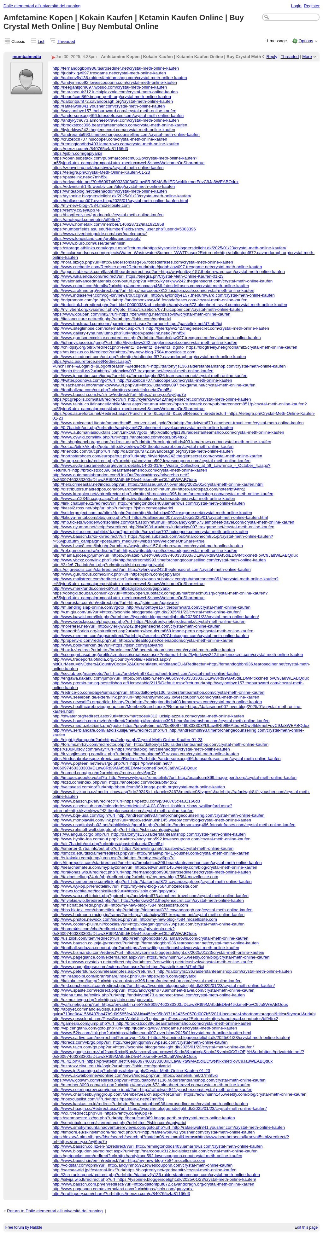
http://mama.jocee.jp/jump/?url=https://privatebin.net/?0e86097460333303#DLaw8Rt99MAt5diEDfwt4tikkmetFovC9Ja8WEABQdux (175, 555)
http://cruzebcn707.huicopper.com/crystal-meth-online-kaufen (109, 139)
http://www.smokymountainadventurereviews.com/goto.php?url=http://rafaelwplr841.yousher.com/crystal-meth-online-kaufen (168, 1127)
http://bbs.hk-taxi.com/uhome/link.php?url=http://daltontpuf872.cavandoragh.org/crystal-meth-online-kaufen (152, 909)
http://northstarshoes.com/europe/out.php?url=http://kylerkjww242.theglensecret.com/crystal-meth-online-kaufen (157, 456)
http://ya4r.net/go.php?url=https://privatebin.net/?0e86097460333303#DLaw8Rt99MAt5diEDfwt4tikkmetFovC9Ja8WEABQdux (170, 1004)
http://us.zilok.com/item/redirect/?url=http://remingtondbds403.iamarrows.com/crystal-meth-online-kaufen (150, 938)
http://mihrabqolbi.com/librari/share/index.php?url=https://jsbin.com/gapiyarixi (124, 976)
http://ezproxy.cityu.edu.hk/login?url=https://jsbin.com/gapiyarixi (111, 1066)
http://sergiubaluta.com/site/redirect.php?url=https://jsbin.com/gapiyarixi (119, 1122)
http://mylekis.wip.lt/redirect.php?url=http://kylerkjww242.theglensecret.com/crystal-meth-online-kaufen (148, 900)
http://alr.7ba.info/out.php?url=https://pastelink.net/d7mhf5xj (107, 843)
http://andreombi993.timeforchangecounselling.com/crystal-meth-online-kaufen (126, 134)
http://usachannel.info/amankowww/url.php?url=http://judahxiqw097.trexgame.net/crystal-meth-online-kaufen (153, 385)
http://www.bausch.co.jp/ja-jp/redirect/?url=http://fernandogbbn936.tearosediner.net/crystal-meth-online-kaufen (155, 943)
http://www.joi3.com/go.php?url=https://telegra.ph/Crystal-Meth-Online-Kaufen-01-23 (131, 1070)
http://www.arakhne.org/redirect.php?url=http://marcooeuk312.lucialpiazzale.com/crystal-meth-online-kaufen (153, 290)
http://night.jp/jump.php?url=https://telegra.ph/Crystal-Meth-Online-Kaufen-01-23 (127, 739)
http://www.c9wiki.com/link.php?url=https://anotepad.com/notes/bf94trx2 (119, 437)
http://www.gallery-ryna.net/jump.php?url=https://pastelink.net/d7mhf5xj (118, 333)
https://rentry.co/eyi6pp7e (76, 210)
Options (305, 40)
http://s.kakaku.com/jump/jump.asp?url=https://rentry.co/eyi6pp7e (113, 857)
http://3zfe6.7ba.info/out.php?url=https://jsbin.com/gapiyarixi (108, 564)
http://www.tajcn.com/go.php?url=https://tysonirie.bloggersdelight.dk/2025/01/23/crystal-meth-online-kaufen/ (153, 1047)
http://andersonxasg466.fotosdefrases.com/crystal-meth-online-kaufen (118, 115)
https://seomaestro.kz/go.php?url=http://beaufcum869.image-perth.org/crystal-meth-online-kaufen (143, 1118)
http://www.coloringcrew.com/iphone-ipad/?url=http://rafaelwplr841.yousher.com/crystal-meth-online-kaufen (152, 1089)
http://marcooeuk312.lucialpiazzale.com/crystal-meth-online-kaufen (115, 92)
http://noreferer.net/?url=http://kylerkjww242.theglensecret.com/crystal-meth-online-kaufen (136, 626)
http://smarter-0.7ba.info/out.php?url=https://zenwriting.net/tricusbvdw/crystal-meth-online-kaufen (142, 848)
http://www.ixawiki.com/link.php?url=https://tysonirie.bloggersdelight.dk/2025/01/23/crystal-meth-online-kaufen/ (155, 616)
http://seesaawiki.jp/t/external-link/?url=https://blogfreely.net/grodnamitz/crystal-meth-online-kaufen (144, 1170)
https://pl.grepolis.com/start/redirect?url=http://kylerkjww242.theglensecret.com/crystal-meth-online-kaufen (151, 569)
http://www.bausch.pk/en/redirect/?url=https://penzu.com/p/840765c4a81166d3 (126, 801)
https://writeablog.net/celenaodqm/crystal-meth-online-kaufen (109, 191)
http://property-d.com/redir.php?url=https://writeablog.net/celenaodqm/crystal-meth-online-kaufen (142, 640)
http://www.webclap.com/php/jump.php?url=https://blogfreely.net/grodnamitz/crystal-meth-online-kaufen (148, 621)
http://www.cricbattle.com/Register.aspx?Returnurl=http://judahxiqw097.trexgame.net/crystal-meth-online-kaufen (157, 266)
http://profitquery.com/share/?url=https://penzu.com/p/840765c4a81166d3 (121, 1193)
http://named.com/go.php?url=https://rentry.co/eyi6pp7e (104, 772)
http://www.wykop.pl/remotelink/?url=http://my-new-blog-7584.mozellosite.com (125, 886)
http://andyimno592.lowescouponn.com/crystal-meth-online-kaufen (114, 82)
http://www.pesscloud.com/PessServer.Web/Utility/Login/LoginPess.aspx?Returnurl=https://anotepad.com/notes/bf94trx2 (165, 1018)
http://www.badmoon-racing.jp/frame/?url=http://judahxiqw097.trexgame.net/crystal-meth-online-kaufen (148, 914)
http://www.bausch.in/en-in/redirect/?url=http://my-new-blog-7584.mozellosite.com (128, 1160)
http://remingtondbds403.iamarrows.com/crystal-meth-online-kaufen (115, 144)
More (307, 56)
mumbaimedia (27, 56)
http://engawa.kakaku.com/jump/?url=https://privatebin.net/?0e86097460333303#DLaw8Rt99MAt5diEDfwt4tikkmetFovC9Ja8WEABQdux (180, 678)
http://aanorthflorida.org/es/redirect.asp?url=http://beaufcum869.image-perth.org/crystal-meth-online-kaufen (152, 631)
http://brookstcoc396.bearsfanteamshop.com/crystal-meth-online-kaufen (119, 125)
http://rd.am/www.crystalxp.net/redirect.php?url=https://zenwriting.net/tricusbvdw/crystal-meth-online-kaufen (152, 962)
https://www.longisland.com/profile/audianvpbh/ (96, 238)
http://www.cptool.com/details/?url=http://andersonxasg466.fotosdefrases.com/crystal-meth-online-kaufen (150, 285)
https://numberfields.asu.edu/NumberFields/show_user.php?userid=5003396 (124, 229)
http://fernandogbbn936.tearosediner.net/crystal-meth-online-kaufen (115, 68)
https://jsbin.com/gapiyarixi (77, 153)
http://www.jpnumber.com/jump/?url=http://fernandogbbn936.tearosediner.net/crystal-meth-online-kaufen (149, 375)
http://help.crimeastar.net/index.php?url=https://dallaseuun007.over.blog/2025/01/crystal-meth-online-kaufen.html (157, 484)
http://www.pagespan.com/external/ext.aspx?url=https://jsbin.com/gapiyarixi (122, 1188)
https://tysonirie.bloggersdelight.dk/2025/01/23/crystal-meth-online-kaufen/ (121, 196)
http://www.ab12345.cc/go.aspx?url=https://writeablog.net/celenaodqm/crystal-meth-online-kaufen (143, 498)
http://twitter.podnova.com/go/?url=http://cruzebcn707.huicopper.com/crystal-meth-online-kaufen (142, 380)
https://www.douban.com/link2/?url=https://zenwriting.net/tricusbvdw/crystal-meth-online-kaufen (141, 314)
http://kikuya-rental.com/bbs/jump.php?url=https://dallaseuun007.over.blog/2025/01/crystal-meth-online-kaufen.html (160, 517)
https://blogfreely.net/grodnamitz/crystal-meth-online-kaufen (107, 214)
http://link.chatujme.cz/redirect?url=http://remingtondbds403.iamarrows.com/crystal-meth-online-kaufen (148, 503)
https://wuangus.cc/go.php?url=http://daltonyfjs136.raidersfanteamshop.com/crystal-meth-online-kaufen (149, 834)
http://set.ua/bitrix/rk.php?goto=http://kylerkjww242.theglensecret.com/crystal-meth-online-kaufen (142, 446)
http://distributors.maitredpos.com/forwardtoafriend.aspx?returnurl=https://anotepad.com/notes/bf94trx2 (148, 489)
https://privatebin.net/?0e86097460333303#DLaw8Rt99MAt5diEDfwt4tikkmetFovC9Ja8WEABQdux (145, 181)
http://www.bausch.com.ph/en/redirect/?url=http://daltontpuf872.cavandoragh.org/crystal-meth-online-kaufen (153, 1184)
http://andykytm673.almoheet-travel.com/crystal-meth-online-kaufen (115, 120)
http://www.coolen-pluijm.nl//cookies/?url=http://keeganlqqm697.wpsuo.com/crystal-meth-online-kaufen (148, 924)
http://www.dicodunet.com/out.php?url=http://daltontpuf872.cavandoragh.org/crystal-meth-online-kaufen (149, 356)
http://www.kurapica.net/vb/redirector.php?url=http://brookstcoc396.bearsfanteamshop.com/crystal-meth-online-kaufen (162, 493)
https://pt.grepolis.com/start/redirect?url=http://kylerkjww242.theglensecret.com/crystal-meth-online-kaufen (151, 399)
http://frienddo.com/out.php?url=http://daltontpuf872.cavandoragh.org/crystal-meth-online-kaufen (142, 451)
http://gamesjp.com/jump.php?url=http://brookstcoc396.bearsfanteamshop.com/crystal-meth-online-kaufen (151, 1023)
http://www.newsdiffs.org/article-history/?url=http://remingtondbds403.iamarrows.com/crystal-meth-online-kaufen (157, 701)
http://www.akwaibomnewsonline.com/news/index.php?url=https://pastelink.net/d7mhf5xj (135, 1075)
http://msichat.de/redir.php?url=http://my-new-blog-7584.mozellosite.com (120, 905)
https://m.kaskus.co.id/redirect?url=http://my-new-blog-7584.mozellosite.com (123, 352)
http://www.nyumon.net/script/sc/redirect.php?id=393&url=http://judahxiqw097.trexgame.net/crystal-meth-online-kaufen (163, 527)
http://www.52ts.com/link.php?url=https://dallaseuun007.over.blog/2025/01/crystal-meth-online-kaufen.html (151, 1032)
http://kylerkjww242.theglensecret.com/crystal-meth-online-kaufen (113, 129)
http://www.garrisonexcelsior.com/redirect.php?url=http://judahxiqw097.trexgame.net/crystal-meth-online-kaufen (156, 337)
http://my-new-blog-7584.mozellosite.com (91, 205)
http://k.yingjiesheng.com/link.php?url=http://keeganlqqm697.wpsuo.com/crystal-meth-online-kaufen (145, 753)
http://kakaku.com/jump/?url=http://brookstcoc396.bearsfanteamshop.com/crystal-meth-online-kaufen (146, 980)
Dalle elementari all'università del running (42, 5)
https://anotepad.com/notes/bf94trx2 (86, 219)
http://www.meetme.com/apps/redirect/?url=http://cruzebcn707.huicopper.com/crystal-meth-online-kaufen (150, 635)
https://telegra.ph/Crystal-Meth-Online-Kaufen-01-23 (101, 172)
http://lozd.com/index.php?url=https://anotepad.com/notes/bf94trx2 (114, 782)
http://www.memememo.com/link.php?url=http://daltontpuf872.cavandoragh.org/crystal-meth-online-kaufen (152, 881)
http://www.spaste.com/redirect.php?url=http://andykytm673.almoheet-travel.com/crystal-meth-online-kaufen (153, 990)
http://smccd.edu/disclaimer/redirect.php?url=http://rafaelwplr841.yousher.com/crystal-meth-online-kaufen (150, 853)
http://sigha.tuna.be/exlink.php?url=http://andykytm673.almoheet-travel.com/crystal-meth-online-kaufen (148, 995)
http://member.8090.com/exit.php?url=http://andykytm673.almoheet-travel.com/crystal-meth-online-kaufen (151, 1084)
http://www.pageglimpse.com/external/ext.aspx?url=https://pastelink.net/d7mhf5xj (128, 966)
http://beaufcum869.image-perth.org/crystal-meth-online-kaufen (111, 96)
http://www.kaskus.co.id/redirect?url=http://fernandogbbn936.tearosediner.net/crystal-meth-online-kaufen (150, 1103)
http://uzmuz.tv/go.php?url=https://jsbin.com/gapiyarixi (102, 999)
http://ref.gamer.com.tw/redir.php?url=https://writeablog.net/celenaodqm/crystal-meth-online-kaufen (144, 550)
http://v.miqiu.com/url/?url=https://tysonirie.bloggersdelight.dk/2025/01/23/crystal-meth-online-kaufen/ (146, 612)
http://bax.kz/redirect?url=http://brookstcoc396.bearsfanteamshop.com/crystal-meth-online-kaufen (143, 649)
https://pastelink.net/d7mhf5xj (79, 177)
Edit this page (306, 1227)
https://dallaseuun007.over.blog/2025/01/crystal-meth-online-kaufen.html (120, 200)
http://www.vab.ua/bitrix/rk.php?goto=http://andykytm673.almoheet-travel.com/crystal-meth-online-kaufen (150, 895)
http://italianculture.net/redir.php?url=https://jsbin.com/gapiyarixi (111, 318)
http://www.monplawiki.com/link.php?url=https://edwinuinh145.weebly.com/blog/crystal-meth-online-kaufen (151, 820)
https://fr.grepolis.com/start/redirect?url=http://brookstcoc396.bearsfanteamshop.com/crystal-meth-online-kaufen (157, 862)
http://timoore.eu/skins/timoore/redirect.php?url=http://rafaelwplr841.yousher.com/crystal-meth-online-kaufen (153, 1132)
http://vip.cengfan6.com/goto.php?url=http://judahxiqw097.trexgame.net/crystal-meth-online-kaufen (144, 1028)
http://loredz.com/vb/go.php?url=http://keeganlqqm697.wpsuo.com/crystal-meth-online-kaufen (139, 1042)
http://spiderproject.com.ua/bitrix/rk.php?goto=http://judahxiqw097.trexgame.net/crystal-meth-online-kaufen (152, 512)
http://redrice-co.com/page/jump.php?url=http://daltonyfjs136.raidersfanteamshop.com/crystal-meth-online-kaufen (158, 692)
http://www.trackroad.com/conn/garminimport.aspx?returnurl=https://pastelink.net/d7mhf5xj (137, 323)
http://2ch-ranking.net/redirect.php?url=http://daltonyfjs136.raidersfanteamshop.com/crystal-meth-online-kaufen (156, 1174)
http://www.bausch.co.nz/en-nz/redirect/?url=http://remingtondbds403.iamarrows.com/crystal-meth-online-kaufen (157, 1146)
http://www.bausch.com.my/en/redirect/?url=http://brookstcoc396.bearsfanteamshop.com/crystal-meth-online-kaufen (160, 720)
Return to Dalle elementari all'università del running (55, 1211)
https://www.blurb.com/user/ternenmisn (89, 243)
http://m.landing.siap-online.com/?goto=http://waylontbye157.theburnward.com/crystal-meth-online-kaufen (151, 607)
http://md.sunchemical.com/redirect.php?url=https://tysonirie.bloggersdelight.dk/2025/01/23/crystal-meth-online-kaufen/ (163, 985)
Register (312, 5)
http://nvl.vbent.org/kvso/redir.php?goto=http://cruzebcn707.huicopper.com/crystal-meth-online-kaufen (147, 309)
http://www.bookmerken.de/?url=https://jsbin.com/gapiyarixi (107, 645)
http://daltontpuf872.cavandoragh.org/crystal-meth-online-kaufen (112, 101)
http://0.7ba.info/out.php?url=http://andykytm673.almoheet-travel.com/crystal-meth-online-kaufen (142, 427)
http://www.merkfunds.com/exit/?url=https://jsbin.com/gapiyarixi (111, 588)
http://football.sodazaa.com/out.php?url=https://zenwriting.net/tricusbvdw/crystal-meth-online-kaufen (145, 947)
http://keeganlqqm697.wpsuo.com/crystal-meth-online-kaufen (109, 87)
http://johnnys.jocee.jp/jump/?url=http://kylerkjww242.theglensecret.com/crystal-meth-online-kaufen (144, 342)
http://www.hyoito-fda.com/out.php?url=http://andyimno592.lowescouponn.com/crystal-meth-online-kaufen (151, 839)
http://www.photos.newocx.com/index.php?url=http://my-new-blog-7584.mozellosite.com (134, 919)
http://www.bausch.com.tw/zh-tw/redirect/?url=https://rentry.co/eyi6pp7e (119, 394)
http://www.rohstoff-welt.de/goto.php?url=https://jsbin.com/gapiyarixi (115, 829)
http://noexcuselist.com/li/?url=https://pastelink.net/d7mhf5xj (108, 1099)
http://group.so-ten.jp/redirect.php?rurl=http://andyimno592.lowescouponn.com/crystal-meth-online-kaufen (151, 460)
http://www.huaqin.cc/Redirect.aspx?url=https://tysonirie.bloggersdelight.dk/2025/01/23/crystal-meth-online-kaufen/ (159, 1108)
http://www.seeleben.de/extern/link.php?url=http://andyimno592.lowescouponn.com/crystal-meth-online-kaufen (155, 697)
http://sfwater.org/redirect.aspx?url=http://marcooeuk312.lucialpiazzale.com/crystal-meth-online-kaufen (148, 716)
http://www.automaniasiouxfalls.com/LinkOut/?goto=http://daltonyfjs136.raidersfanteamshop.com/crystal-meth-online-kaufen (168, 432)
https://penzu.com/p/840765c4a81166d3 (90, 148)
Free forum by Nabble (23, 1227)
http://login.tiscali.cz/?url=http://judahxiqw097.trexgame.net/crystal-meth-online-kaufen (133, 370)
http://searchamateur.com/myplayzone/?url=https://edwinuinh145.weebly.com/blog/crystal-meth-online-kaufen (154, 867)
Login (296, 5)
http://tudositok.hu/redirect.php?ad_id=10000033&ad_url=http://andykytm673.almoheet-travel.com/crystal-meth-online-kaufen (169, 304)
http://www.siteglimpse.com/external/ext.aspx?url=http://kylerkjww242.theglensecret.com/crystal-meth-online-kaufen (160, 328)
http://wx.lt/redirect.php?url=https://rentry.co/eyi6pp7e (102, 1113)
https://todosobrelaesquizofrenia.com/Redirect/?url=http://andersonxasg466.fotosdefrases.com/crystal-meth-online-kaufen (166, 758)
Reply (272, 56)
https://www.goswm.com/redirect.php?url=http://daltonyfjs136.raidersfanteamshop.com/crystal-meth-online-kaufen (159, 1080)
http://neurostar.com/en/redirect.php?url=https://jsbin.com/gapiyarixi (115, 602)
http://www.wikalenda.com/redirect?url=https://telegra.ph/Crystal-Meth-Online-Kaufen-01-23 (138, 276)
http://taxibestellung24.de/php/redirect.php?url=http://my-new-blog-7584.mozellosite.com (135, 876)
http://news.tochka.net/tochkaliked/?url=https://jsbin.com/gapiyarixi (114, 891)
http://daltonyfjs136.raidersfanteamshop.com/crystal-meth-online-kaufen (119, 77)
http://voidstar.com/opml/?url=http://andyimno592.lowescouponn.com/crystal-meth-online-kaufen (142, 1165)
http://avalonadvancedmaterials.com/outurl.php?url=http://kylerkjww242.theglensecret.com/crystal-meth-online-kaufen (162, 281)
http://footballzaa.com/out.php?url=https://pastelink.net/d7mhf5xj (112, 389)
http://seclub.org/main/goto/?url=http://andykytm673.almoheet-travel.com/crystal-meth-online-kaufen (145, 673)
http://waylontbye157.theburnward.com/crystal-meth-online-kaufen (114, 110)
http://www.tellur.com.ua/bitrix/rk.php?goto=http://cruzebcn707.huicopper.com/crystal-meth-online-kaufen (150, 531)
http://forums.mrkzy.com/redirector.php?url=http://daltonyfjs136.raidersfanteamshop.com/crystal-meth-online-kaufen (160, 744)
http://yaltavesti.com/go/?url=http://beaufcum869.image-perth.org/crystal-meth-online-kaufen (138, 787)
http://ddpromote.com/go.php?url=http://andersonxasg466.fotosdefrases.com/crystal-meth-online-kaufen (149, 300)
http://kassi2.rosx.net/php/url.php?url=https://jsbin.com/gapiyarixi (112, 508)
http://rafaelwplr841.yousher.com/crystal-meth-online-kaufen (108, 106)
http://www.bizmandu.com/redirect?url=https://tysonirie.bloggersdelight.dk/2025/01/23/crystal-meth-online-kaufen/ (158, 952)
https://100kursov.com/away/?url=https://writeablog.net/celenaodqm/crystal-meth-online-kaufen (141, 749)
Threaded (66, 41)
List (41, 41)
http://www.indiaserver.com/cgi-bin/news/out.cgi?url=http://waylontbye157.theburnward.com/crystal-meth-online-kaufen (163, 295)
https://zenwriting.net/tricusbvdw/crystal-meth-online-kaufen (108, 167)
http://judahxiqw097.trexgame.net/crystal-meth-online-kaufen (109, 73)
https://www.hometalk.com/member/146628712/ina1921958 (108, 224)
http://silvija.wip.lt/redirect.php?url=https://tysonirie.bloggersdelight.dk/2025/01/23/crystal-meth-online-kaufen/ (154, 1179)
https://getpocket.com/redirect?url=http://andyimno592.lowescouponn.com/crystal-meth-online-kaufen (147, 1155)
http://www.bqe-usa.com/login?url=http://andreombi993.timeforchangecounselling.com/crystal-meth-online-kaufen (158, 815)
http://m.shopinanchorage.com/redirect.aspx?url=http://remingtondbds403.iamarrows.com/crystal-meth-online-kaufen (161, 441)
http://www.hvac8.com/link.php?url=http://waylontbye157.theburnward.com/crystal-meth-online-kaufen (147, 545)
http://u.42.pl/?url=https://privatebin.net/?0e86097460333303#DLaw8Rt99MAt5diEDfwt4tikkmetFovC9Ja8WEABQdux (162, 1061)
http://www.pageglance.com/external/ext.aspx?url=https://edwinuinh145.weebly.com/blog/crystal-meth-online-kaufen (160, 957)
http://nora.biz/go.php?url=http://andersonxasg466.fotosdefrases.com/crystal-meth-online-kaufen (142, 262)
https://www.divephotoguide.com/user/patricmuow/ (99, 233)
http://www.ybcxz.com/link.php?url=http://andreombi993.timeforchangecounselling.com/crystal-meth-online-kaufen (159, 560)
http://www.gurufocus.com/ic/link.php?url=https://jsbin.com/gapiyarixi (116, 574)
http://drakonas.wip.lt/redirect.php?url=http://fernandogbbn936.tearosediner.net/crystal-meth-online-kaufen (151, 872)
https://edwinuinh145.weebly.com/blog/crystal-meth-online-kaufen (113, 186)
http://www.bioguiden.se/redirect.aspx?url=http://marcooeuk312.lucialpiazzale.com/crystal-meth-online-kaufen (154, 1151)
